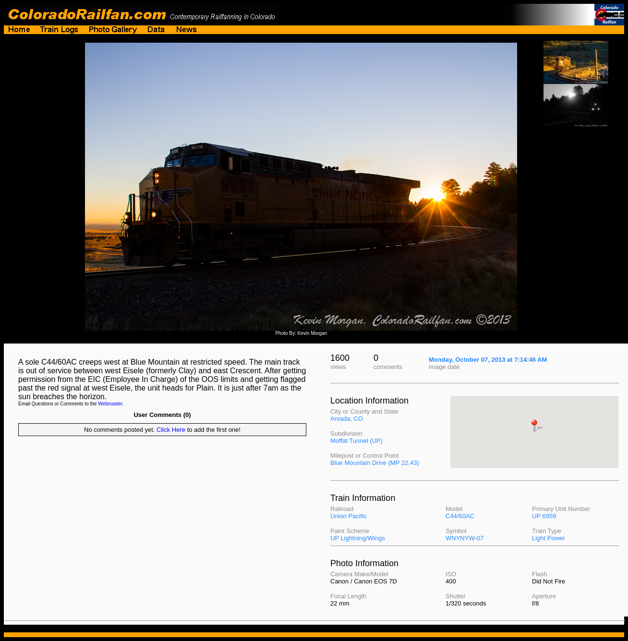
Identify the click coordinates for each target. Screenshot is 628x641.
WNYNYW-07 (464, 538)
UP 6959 (544, 516)
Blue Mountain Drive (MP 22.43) (374, 462)
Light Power (548, 538)
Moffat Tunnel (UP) (356, 440)
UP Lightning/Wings (357, 538)
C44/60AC (460, 516)
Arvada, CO (346, 418)
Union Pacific (348, 516)
